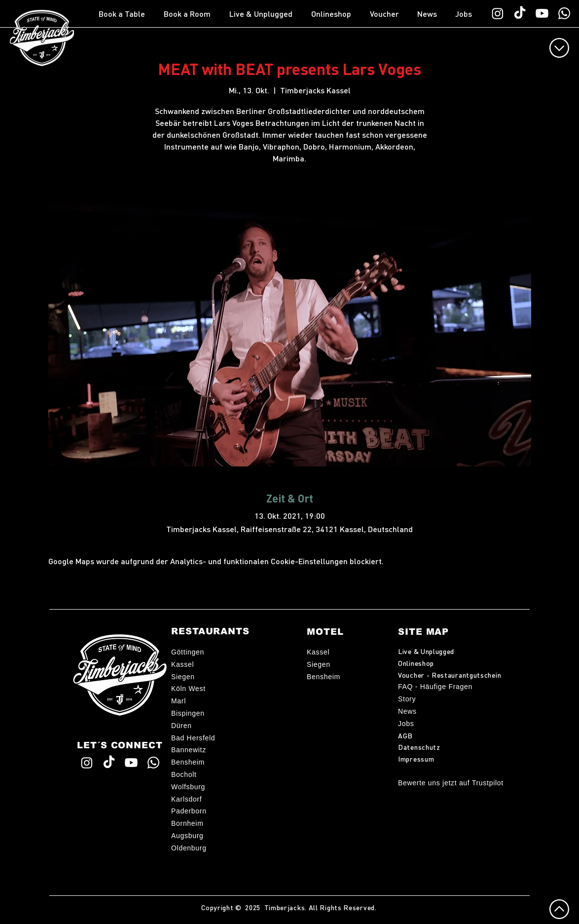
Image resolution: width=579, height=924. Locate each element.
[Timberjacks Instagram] (497, 13)
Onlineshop (416, 662)
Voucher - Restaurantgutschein (449, 674)
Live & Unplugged (426, 651)
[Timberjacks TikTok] (519, 13)
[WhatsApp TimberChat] (564, 13)
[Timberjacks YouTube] (542, 13)
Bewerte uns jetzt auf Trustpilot (451, 783)
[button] (126, 14)
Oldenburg (189, 848)
